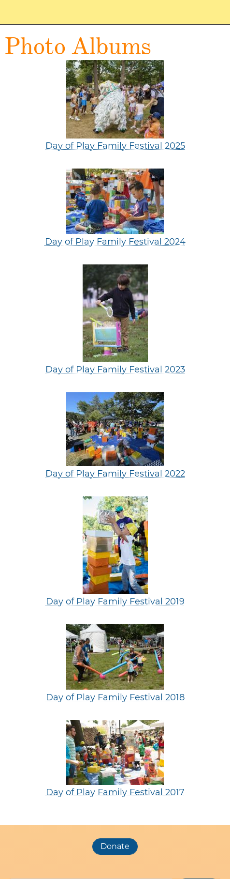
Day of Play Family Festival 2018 (115, 697)
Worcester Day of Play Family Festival (53, 12)
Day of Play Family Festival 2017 (115, 792)
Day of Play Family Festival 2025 (115, 145)
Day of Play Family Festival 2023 (115, 369)
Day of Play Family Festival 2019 (115, 601)
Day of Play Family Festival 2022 (115, 473)
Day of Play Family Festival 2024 (115, 241)
